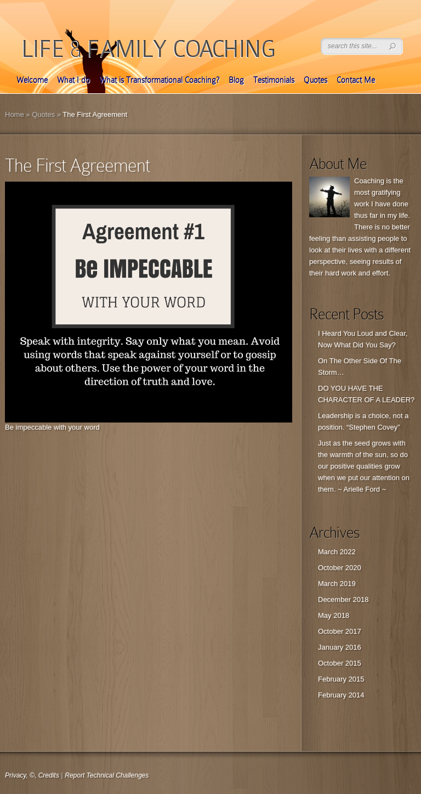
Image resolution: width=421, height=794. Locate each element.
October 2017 (339, 631)
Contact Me (356, 80)
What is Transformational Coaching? (159, 80)
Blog (236, 80)
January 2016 (339, 647)
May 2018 (333, 615)
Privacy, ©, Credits (32, 775)
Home (14, 114)
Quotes (315, 80)
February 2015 (341, 679)
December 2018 (343, 599)
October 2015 (339, 663)
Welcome (32, 80)
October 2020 (339, 568)
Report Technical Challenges (107, 775)
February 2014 (341, 695)
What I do (73, 80)
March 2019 (337, 583)
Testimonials (273, 80)
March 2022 (337, 552)
